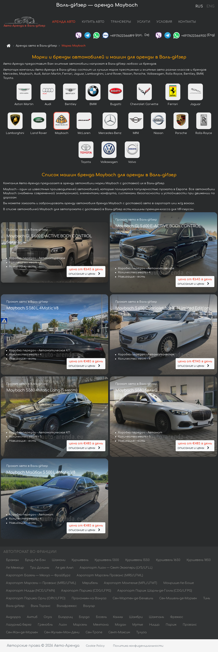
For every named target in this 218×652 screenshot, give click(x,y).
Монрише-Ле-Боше (178, 583)
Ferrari (173, 104)
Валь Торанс (40, 606)
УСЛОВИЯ (164, 21)
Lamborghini (15, 133)
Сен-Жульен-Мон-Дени (61, 632)
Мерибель (90, 583)
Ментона (101, 624)
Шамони (58, 560)
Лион (63, 624)
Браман (12, 560)
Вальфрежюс (67, 606)
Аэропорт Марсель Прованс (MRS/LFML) (110, 575)
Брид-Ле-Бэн (35, 560)
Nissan (158, 133)
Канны (118, 617)
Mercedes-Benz (110, 133)
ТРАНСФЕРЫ (121, 21)
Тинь (206, 598)
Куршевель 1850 (198, 560)
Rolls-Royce (203, 133)
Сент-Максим (119, 632)
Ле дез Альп (64, 567)
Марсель (80, 624)
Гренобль (45, 624)
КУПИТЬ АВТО (93, 21)
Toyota (86, 162)
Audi (48, 104)
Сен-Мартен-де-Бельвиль (133, 598)
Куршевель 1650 (168, 560)
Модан (120, 624)
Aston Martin (23, 104)
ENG (210, 6)
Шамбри (136, 617)
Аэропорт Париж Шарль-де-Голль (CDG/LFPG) (154, 590)
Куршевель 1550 (137, 560)
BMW (93, 104)
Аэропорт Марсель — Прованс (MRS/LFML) (41, 583)
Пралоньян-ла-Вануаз (89, 598)
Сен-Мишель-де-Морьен (178, 598)
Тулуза (141, 632)
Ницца (154, 624)
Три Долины (39, 567)
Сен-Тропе (94, 632)
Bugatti (115, 104)
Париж (171, 624)
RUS (199, 6)
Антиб (32, 617)
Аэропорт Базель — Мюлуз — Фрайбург (38, 575)
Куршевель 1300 (107, 560)
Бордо (84, 617)
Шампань (156, 617)
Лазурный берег (19, 624)
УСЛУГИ (143, 21)
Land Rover (38, 133)
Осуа (48, 617)
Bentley (70, 104)
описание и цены (86, 271)
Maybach (61, 133)
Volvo (132, 162)
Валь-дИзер (15, 606)
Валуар (89, 606)
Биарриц (65, 617)
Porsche (181, 133)
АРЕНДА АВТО (63, 21)
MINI (136, 133)
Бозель (101, 617)
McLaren (84, 133)
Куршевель (80, 560)
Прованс (190, 624)
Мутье (137, 624)
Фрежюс (176, 617)
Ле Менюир (15, 567)
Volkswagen (109, 162)
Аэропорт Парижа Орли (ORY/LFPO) (35, 598)
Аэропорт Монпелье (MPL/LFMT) (130, 583)
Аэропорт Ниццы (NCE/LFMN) (30, 590)
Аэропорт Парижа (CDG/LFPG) (86, 590)
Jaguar (195, 104)
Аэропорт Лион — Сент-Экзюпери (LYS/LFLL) (116, 567)
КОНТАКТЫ (187, 21)
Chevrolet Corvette (144, 104)
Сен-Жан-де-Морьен (22, 632)
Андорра (13, 617)
